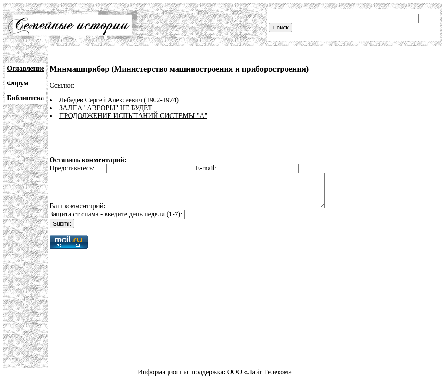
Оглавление (25, 68)
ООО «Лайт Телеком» (259, 378)
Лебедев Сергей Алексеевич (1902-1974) (119, 100)
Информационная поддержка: (182, 378)
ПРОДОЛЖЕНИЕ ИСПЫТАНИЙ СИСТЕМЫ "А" (133, 115)
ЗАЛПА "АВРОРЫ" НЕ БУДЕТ (105, 107)
